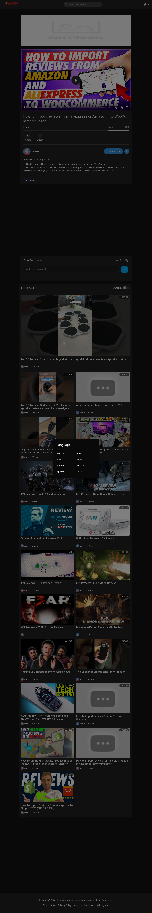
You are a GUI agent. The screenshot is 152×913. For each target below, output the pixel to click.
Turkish (79, 471)
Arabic (79, 453)
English (60, 453)
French (79, 459)
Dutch (59, 459)
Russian (80, 465)
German (60, 465)
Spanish (60, 471)
